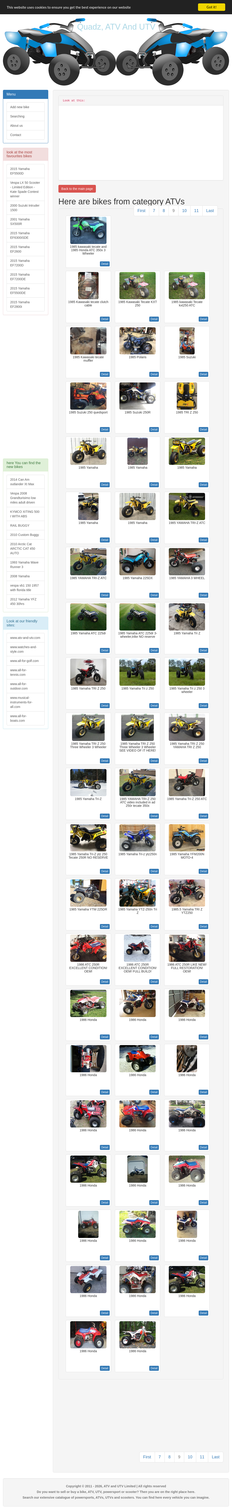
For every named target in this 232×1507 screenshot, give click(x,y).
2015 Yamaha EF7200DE (20, 277)
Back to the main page (77, 189)
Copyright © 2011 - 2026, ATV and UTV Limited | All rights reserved (116, 1486)
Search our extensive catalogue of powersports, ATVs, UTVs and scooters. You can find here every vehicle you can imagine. (116, 1497)
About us (16, 125)
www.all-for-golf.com (24, 661)
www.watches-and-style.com (23, 649)
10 (184, 210)
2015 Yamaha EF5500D (20, 171)
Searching (17, 116)
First (141, 210)
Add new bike (19, 107)
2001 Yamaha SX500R (20, 221)
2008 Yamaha (20, 576)
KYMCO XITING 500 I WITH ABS (24, 514)
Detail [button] (104, 263)
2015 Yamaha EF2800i (20, 304)
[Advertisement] (25, 389)
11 (196, 210)
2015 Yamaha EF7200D (20, 263)
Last (210, 210)
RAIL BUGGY (19, 525)
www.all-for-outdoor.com (19, 686)
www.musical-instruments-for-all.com (21, 702)
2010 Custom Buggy (24, 535)
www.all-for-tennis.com (18, 672)
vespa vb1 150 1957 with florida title (24, 588)
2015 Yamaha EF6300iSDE (20, 235)
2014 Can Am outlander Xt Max (22, 482)
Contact (15, 135)
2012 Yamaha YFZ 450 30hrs (23, 601)
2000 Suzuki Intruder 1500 (24, 208)
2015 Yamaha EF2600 (20, 249)
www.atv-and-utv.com (25, 638)
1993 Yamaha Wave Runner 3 (24, 565)
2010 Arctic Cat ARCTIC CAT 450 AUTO (22, 548)
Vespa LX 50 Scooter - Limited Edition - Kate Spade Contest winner (25, 189)
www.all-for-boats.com (18, 718)
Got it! (212, 7)
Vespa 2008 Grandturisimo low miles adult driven (23, 498)
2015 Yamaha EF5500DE (20, 291)
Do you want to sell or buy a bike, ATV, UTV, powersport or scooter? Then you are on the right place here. (116, 1492)
